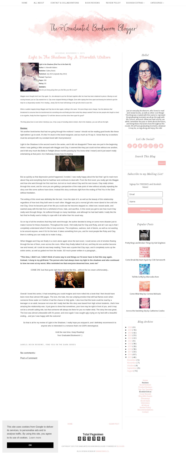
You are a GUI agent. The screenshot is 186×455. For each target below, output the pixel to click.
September (132, 368)
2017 (130, 352)
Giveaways (145, 398)
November (132, 363)
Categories (157, 3)
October (131, 365)
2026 (130, 327)
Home (24, 3)
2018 (130, 349)
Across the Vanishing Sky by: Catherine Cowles (145, 311)
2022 (130, 338)
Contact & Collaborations (65, 3)
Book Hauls (145, 401)
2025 (130, 330)
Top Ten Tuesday (145, 389)
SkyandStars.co (102, 451)
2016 (130, 354)
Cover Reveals (145, 394)
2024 (130, 333)
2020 (130, 344)
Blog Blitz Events (145, 396)
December (131, 360)
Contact (145, 412)
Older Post (114, 424)
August (130, 371)
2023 (130, 335)
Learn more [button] (35, 437)
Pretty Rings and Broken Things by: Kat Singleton (145, 243)
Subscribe (145, 210)
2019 (130, 346)
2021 (130, 341)
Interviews (145, 403)
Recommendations (145, 410)
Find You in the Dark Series (61, 345)
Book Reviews (92, 3)
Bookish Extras (135, 3)
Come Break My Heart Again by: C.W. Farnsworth (145, 260)
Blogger (120, 446)
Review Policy (113, 3)
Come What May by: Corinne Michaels (145, 294)
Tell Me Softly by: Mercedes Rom (145, 277)
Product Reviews (145, 387)
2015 (130, 357)
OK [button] (30, 445)
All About (39, 3)
